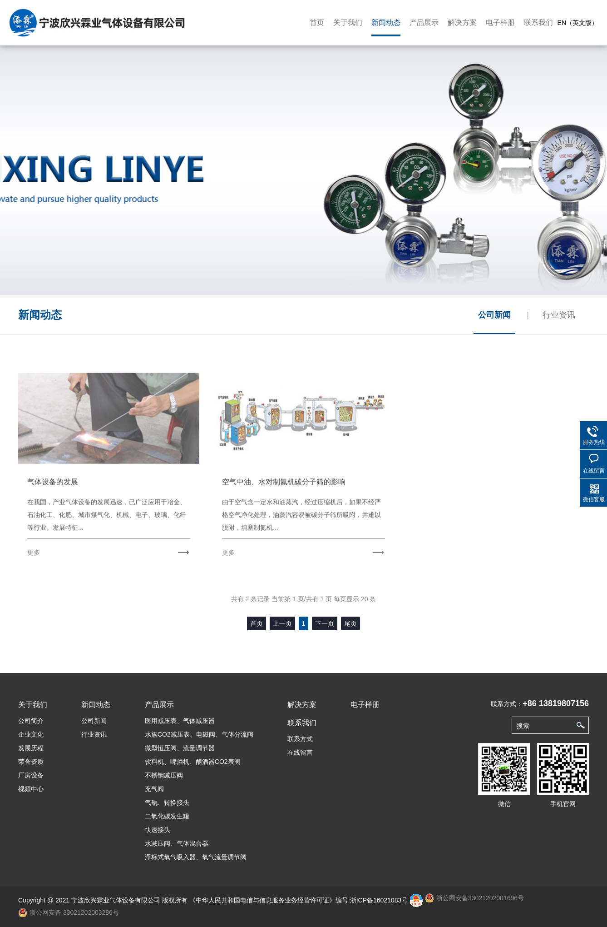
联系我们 (538, 22)
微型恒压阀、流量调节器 (180, 748)
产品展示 (424, 22)
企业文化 (31, 734)
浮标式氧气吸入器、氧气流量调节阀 (196, 857)
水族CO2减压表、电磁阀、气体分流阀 (199, 734)
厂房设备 (31, 775)
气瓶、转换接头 (167, 802)
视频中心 (31, 788)
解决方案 (462, 22)
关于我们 (347, 22)
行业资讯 (559, 314)
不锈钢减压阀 (164, 775)
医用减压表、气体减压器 (180, 720)
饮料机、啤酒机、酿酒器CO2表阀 (193, 761)
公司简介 (31, 720)
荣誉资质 (31, 761)
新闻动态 (385, 22)
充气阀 (154, 788)
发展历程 (31, 748)
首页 (317, 22)
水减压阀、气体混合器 (176, 843)
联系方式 (300, 739)
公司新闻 (494, 314)
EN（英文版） (578, 22)
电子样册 (500, 22)
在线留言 (300, 752)
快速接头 (157, 829)
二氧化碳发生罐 (167, 816)
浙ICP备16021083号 (379, 900)
